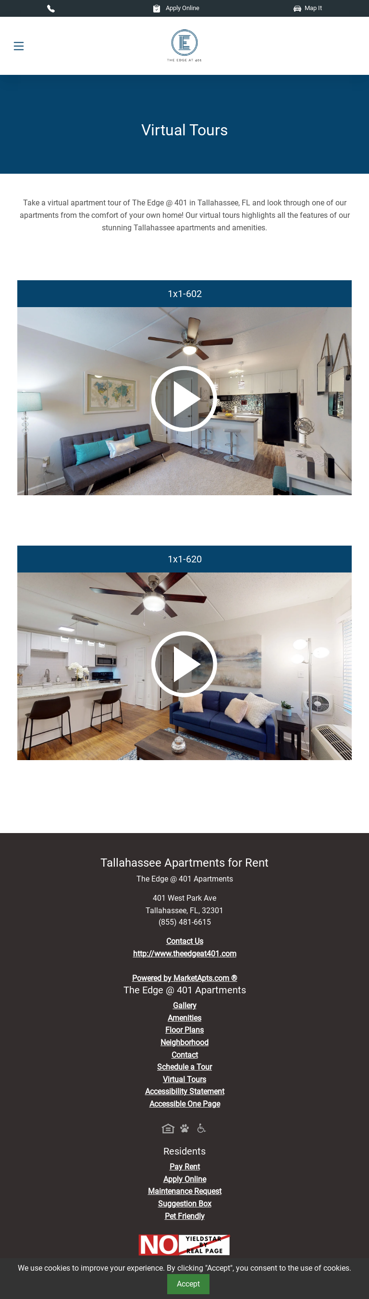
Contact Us (184, 941)
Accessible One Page (184, 1103)
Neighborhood (184, 1042)
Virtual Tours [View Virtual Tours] (184, 1079)
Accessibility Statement (184, 1091)
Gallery (185, 1005)
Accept (188, 1283)
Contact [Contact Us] (185, 1055)
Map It (308, 8)
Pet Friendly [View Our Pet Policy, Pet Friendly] (185, 1216)
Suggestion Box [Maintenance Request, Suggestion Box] (184, 1203)
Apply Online (176, 8)
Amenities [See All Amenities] (184, 1018)
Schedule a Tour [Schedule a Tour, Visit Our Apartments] (184, 1067)
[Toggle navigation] (19, 46)
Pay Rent (185, 1166)
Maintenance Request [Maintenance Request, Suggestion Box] (184, 1191)
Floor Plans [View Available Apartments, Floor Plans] (184, 1030)
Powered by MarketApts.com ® (184, 978)
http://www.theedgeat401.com (184, 953)
